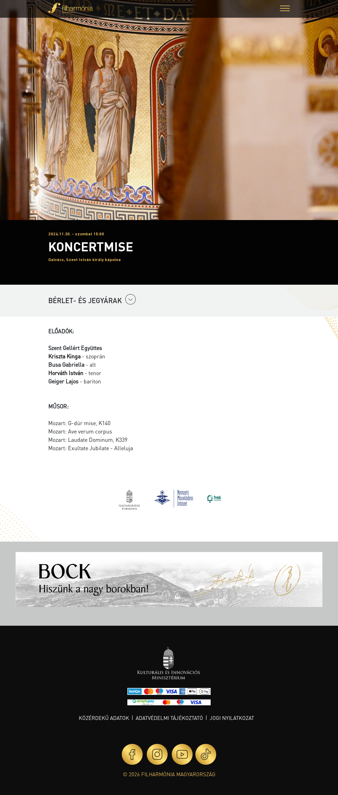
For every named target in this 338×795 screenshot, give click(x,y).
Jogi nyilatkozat (232, 717)
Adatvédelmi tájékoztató (169, 717)
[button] (285, 9)
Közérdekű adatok (104, 717)
